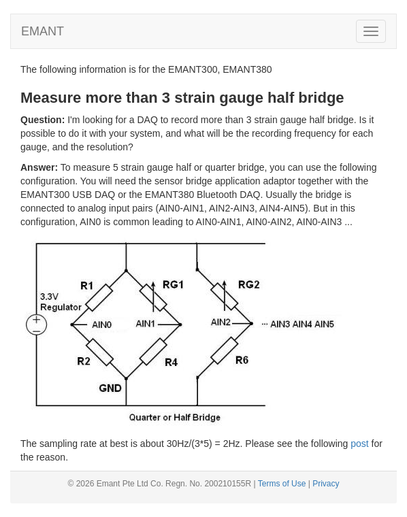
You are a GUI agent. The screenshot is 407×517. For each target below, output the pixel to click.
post (359, 443)
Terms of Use (282, 483)
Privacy (325, 483)
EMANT (42, 31)
